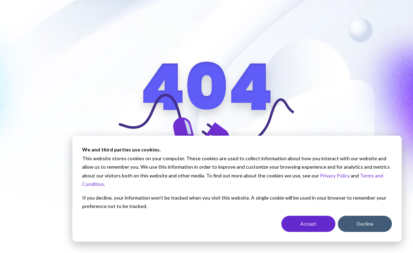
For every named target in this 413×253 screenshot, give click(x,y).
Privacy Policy (335, 176)
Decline (365, 224)
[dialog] (237, 189)
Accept (308, 224)
